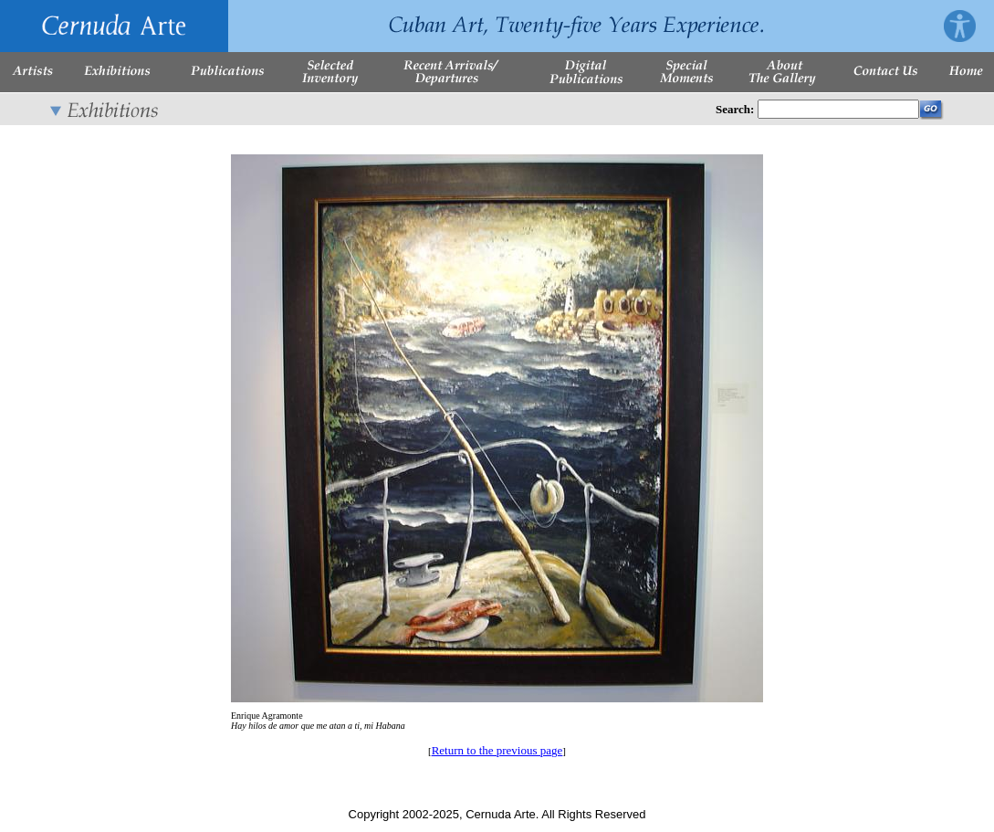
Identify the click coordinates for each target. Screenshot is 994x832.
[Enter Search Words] (838, 109)
